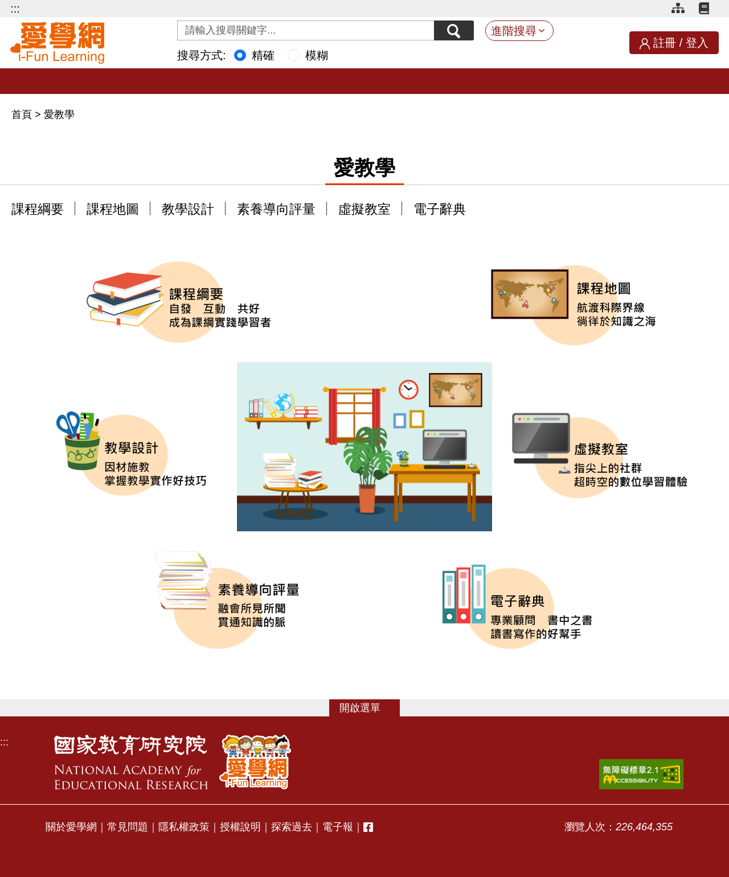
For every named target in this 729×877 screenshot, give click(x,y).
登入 (697, 42)
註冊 (664, 42)
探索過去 (291, 827)
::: (15, 8)
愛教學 (59, 114)
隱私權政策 (184, 827)
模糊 (316, 55)
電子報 (337, 827)
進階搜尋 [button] (513, 30)
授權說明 (240, 827)
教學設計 (188, 209)
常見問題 (127, 827)
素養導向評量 (276, 209)
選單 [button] (370, 708)
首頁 (23, 114)
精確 (263, 55)
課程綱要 (37, 209)
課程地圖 (113, 209)
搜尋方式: (201, 55)
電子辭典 (439, 209)
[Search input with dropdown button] (306, 30)
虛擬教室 (364, 209)
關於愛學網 (71, 827)
